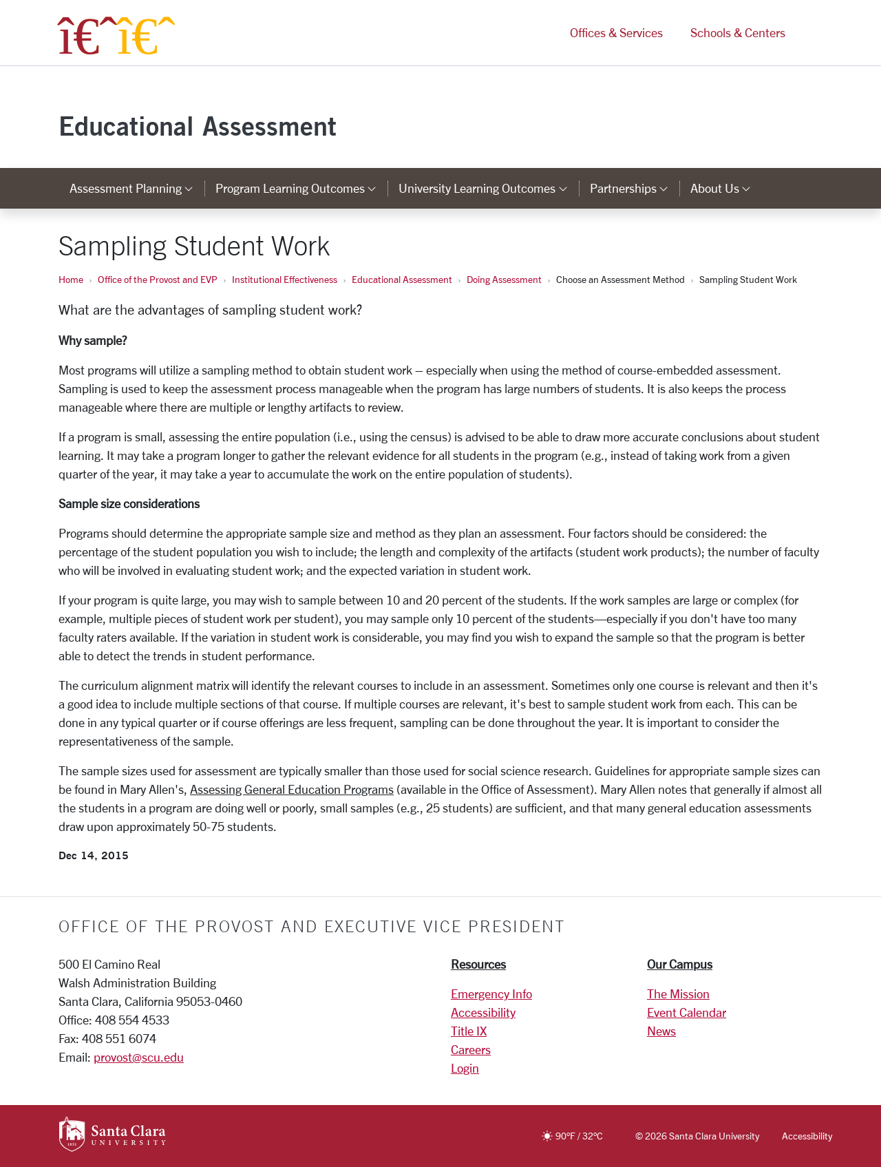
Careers (471, 1049)
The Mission (678, 993)
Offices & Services (616, 33)
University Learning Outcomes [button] (488, 188)
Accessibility (483, 1012)
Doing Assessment (504, 279)
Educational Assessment (198, 125)
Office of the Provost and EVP (157, 279)
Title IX (469, 1031)
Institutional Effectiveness (284, 279)
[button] (810, 33)
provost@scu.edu (139, 1057)
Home (71, 279)
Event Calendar (686, 1012)
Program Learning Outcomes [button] (301, 188)
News (661, 1031)
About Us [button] (726, 188)
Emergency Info (491, 993)
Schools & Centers (737, 33)
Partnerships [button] (634, 188)
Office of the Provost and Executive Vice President (312, 926)
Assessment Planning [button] (137, 188)
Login (465, 1068)
